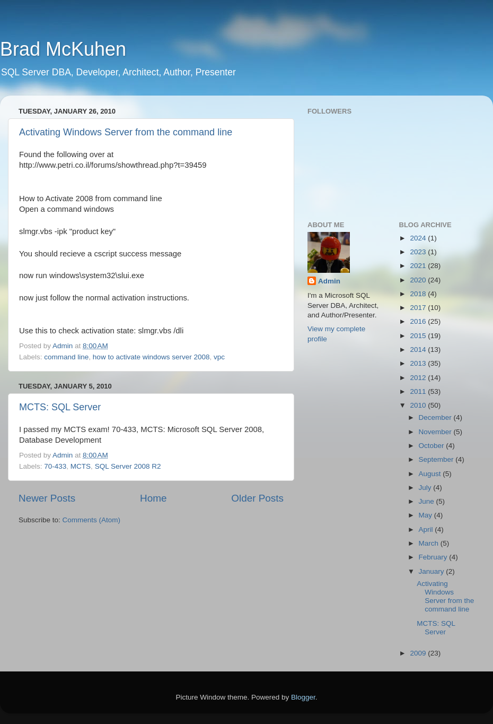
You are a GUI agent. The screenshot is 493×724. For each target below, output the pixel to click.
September (437, 459)
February (434, 557)
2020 (419, 280)
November (436, 432)
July (426, 488)
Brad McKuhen (63, 49)
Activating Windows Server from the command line (125, 132)
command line (66, 357)
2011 (419, 391)
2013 (419, 363)
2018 (419, 294)
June (427, 501)
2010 (419, 405)
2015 (419, 336)
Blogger (303, 697)
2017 (419, 308)
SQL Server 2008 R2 (128, 466)
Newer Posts (47, 498)
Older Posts (257, 498)
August (431, 474)
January (432, 571)
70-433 (55, 466)
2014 (419, 350)
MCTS (81, 466)
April (427, 529)
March (430, 543)
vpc (219, 357)
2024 (419, 238)
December (436, 417)
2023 (419, 252)
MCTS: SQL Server (60, 407)
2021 (419, 266)
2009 (419, 653)
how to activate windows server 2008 (151, 357)
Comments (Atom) (92, 520)
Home (153, 498)
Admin (329, 281)
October (432, 446)
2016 (419, 321)
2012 (419, 378)
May (426, 515)
